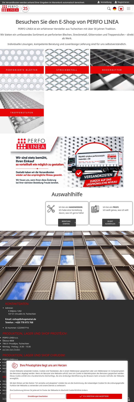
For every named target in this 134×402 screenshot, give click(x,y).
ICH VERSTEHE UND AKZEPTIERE (94, 396)
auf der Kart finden (11, 348)
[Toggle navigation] (128, 8)
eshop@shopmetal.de (24, 318)
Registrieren (123, 2)
